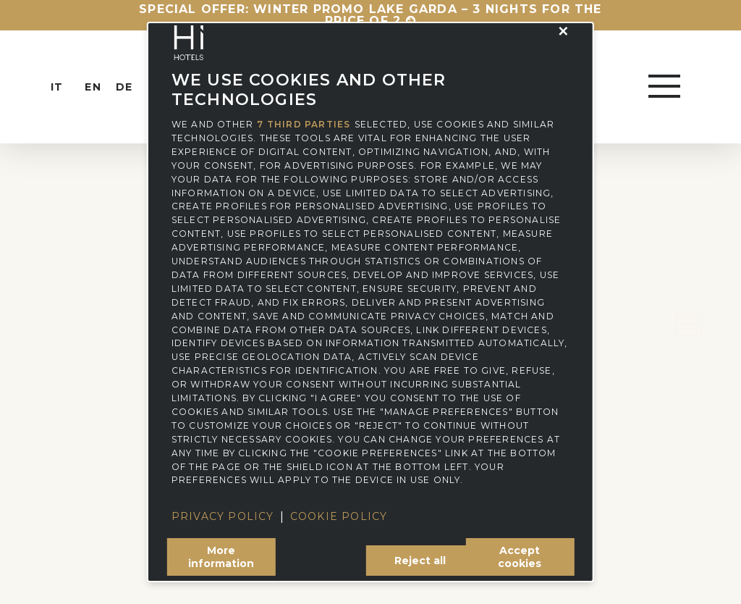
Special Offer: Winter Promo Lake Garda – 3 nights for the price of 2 (370, 15)
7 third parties (303, 124)
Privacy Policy (223, 516)
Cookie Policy (339, 516)
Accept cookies (519, 557)
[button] (563, 31)
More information (221, 557)
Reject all (420, 560)
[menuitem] (69, 87)
